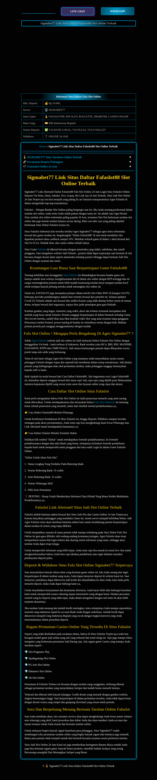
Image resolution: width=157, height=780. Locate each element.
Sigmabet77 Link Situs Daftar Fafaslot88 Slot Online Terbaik (79, 23)
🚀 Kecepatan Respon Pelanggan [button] (77, 162)
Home (42, 146)
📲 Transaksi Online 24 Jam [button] (77, 166)
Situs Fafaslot (70, 275)
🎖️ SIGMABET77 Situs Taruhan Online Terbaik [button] (77, 157)
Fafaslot (42, 249)
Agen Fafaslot (39, 340)
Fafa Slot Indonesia (104, 402)
